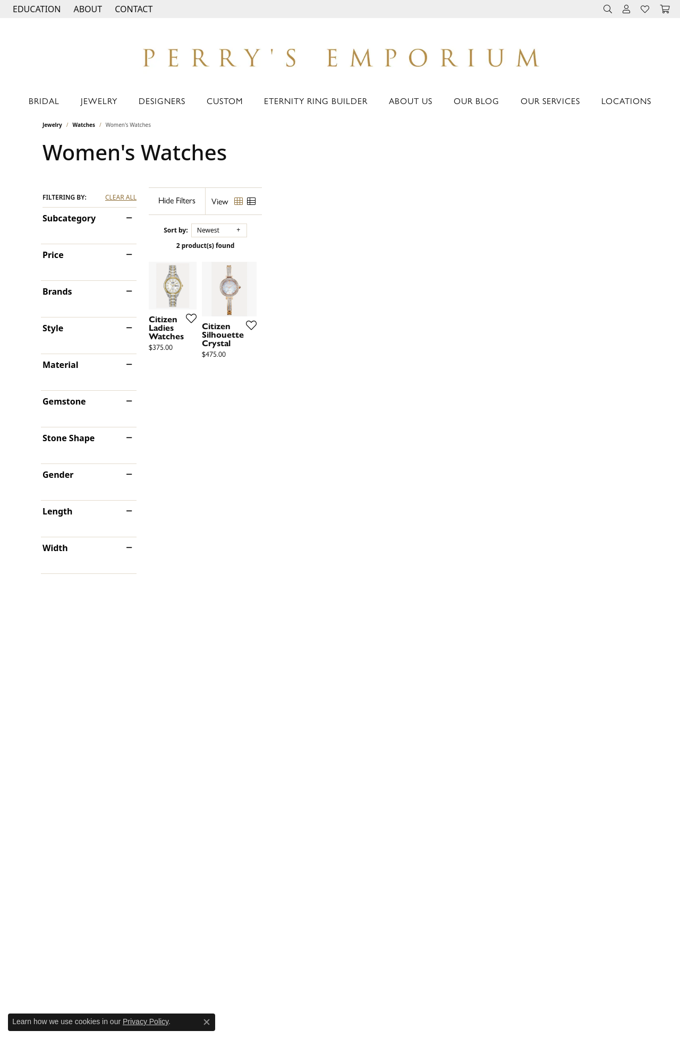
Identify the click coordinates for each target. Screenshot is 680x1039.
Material (60, 364)
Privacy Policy (145, 1021)
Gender (57, 474)
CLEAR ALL (121, 197)
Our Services (550, 101)
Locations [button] (626, 101)
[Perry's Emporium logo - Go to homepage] (340, 54)
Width (55, 548)
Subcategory (69, 218)
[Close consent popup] (206, 1022)
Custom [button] (225, 101)
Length (57, 511)
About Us (410, 101)
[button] (36, 9)
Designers (162, 101)
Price (53, 255)
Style (52, 328)
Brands (57, 291)
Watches (84, 124)
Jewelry (99, 101)
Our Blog (476, 101)
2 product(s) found (393, 245)
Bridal (44, 101)
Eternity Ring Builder (316, 101)
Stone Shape (68, 438)
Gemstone (64, 401)
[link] (132, 9)
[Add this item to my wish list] (299, 429)
